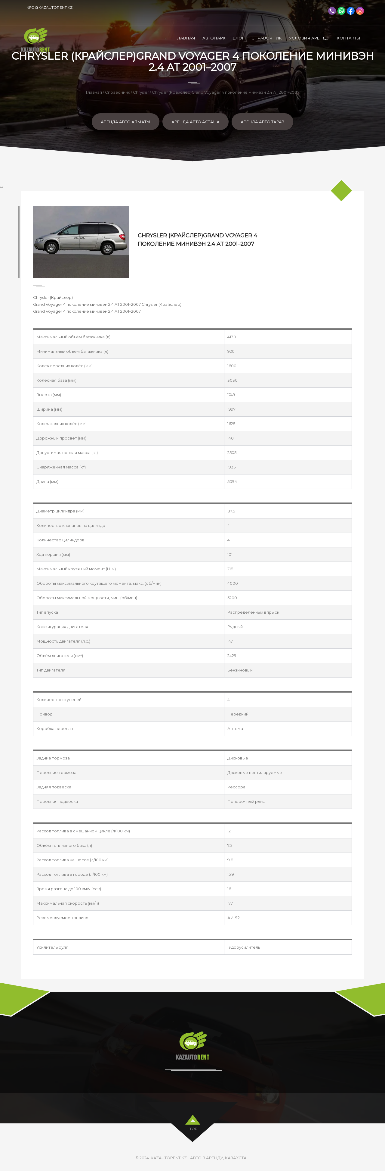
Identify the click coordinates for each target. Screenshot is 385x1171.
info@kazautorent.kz (49, 7)
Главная (185, 38)
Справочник (266, 38)
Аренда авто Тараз (262, 121)
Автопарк (214, 38)
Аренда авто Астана (195, 121)
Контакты (348, 38)
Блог (238, 38)
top (193, 1127)
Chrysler (141, 92)
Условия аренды (309, 38)
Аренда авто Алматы (125, 121)
